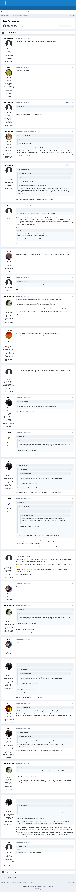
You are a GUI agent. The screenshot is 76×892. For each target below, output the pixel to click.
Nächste (11, 32)
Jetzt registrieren (69, 3)
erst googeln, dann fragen (22, 70)
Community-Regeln (11, 11)
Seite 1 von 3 (22, 32)
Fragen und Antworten (21, 26)
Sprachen (26, 886)
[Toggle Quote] (18, 106)
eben (17, 289)
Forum (3, 11)
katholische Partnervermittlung (58, 219)
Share (54, 26)
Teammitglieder (22, 11)
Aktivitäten (12, 7)
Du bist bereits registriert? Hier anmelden (52, 3)
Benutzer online (32, 11)
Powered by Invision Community (38, 889)
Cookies (51, 886)
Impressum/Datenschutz (36, 886)
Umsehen (4, 8)
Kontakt (45, 886)
